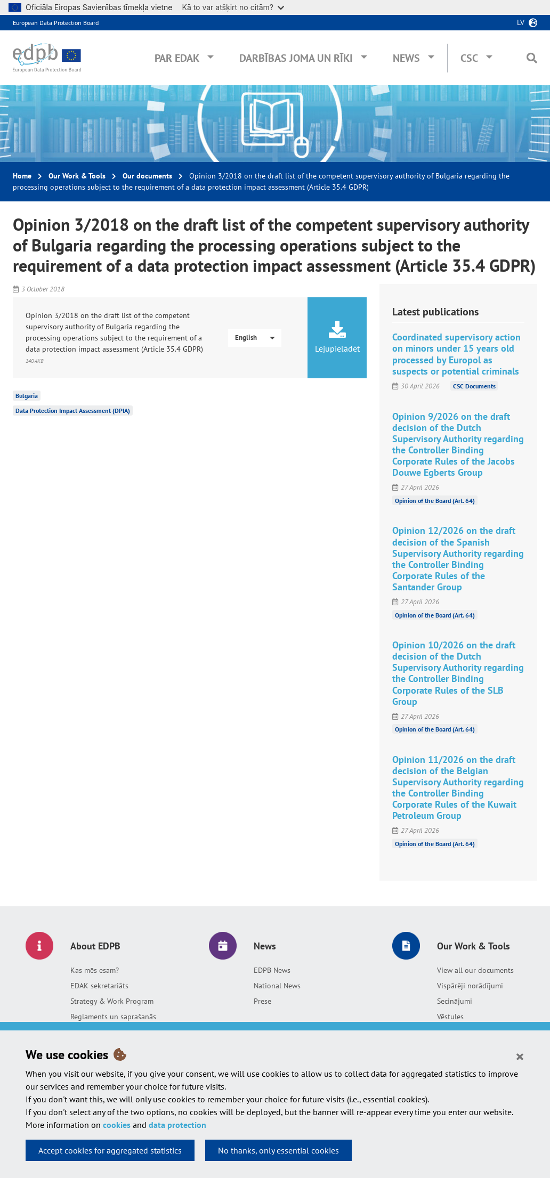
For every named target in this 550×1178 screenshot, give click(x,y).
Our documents (147, 176)
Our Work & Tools (77, 176)
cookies (117, 1124)
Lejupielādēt (337, 337)
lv (520, 22)
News (406, 58)
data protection (177, 1124)
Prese (262, 1001)
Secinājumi (454, 1001)
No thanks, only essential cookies (278, 1150)
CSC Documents (474, 386)
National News (277, 985)
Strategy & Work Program (111, 1001)
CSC (469, 58)
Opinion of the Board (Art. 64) (435, 500)
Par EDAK (177, 58)
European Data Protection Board (56, 23)
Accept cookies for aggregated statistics (110, 1150)
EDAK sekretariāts (99, 985)
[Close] (519, 1056)
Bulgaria (26, 396)
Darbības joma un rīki (296, 58)
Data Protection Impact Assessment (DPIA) (72, 411)
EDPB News (272, 970)
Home (22, 176)
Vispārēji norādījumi (470, 985)
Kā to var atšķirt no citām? (233, 7)
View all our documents (475, 970)
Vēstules (450, 1016)
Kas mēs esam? (94, 970)
